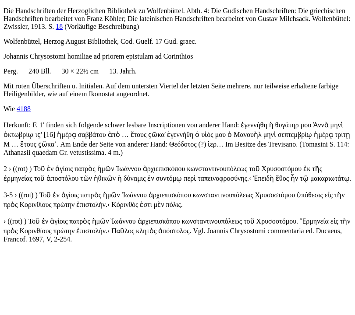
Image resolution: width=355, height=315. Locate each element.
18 (59, 26)
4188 (24, 108)
